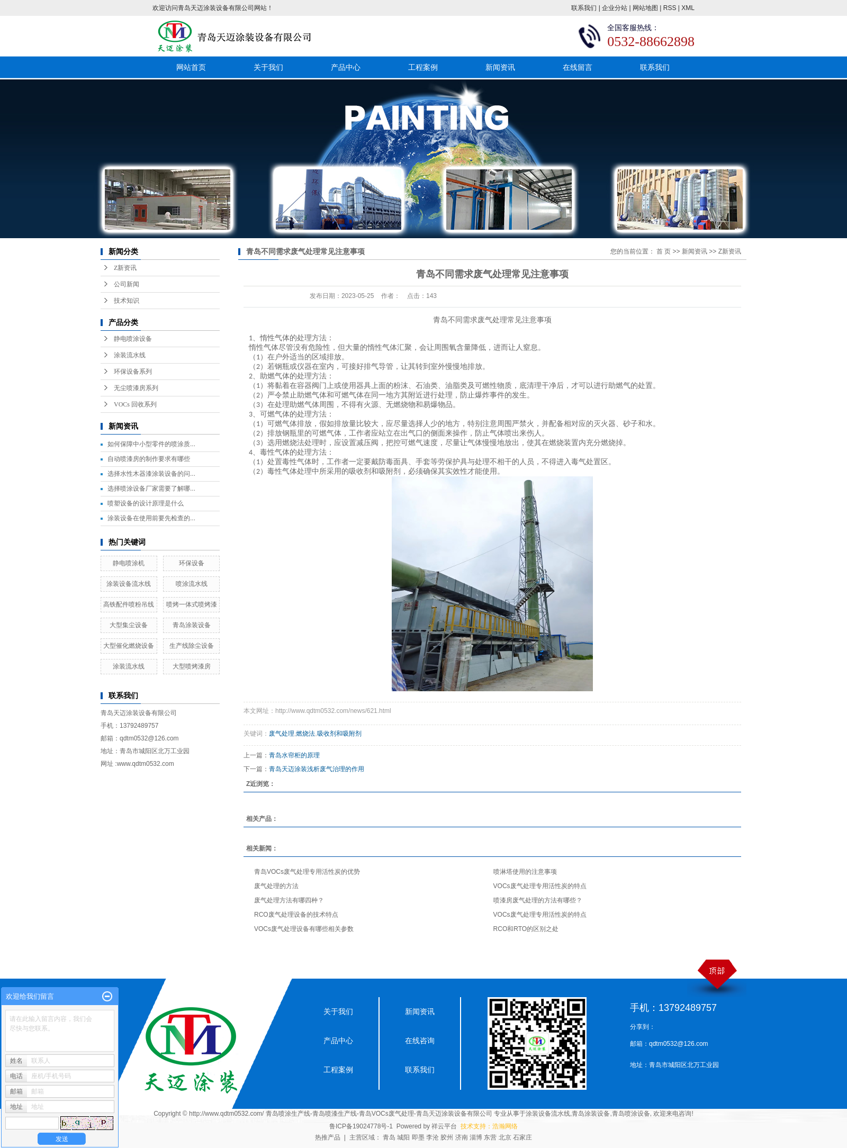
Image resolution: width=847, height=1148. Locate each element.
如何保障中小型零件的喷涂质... (151, 444)
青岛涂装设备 (192, 625)
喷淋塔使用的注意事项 (525, 871)
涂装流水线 (130, 355)
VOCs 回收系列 (135, 404)
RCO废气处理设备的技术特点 (296, 914)
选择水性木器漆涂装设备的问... (151, 473)
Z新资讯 (125, 268)
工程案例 (423, 67)
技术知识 (126, 300)
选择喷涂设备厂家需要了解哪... (151, 488)
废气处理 (492, 320)
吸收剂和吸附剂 (339, 733)
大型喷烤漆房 (192, 666)
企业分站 (614, 8)
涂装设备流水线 (128, 583)
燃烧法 (305, 733)
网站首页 (191, 67)
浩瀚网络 (505, 1126)
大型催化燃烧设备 (128, 645)
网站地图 (645, 8)
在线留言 (577, 67)
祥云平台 (444, 1126)
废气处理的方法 (276, 886)
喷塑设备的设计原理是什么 (145, 503)
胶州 (446, 1137)
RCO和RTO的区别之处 (526, 929)
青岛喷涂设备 (631, 1113)
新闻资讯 (500, 67)
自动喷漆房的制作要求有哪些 (148, 459)
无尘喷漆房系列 (136, 388)
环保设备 (191, 563)
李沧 (432, 1137)
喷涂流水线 (192, 583)
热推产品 (327, 1137)
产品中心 (346, 67)
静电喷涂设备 (133, 338)
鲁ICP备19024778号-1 (361, 1126)
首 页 (663, 251)
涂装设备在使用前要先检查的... (151, 518)
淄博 (476, 1137)
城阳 (403, 1137)
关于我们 (268, 67)
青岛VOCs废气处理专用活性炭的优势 (307, 871)
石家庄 (522, 1137)
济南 (461, 1137)
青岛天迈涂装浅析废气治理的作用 (316, 769)
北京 (505, 1137)
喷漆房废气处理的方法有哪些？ (537, 900)
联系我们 (584, 8)
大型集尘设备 (129, 625)
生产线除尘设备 (191, 645)
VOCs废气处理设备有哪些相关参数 (304, 929)
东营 (490, 1137)
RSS (670, 8)
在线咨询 (420, 1040)
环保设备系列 (133, 371)
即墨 (418, 1137)
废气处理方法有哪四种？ (289, 900)
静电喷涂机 (129, 563)
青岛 (389, 1137)
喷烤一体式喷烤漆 (191, 604)
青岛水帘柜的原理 (294, 755)
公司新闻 (126, 284)
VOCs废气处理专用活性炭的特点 (540, 886)
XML (688, 8)
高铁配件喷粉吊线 (128, 604)
